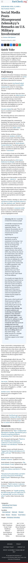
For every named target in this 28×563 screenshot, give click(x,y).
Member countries (6, 459)
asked (22, 83)
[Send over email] (20, 45)
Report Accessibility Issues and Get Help (14, 551)
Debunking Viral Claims (10, 6)
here (19, 420)
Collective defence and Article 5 (11, 469)
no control (6, 422)
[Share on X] (5, 45)
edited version (20, 95)
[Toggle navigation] (2, 1)
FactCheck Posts (8, 9)
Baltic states (17, 127)
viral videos (21, 515)
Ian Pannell (16, 83)
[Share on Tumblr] (14, 45)
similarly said (11, 203)
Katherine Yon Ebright (7, 162)
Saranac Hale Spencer (9, 37)
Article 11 (13, 179)
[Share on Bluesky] (11, 45)
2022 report (19, 160)
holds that (9, 145)
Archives (9, 544)
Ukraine (14, 515)
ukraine (21, 512)
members (12, 136)
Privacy (18, 544)
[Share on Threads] (8, 45)
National (14, 512)
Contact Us (21, 547)
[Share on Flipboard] (17, 45)
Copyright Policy (8, 547)
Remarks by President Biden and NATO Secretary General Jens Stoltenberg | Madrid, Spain (13, 475)
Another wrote (5, 391)
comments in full (19, 208)
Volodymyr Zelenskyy (13, 517)
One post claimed (6, 109)
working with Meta (15, 417)
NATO (18, 136)
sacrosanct (10, 150)
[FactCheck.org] (19, 1)
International (6, 512)
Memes (8, 515)
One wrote (4, 381)
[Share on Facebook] (2, 45)
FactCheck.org (13, 415)
